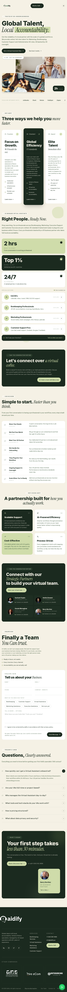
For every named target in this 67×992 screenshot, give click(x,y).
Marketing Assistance (13, 706)
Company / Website (41, 689)
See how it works (35, 51)
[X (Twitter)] (14, 948)
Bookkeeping (10, 702)
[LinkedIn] (4, 948)
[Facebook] (19, 948)
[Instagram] (9, 948)
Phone (7, 689)
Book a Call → (37, 6)
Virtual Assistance (40, 702)
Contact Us (52, 988)
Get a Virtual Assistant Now (14, 51)
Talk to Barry (44, 891)
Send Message (54, 734)
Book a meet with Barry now (49, 381)
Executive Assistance (31, 706)
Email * (37, 682)
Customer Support (25, 702)
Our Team (43, 988)
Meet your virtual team (16, 591)
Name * (7, 682)
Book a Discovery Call (17, 865)
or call (35, 865)
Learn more (9, 200)
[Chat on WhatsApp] (62, 987)
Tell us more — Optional (13, 711)
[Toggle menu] (63, 5)
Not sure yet (46, 706)
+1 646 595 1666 (51, 937)
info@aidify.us (50, 940)
